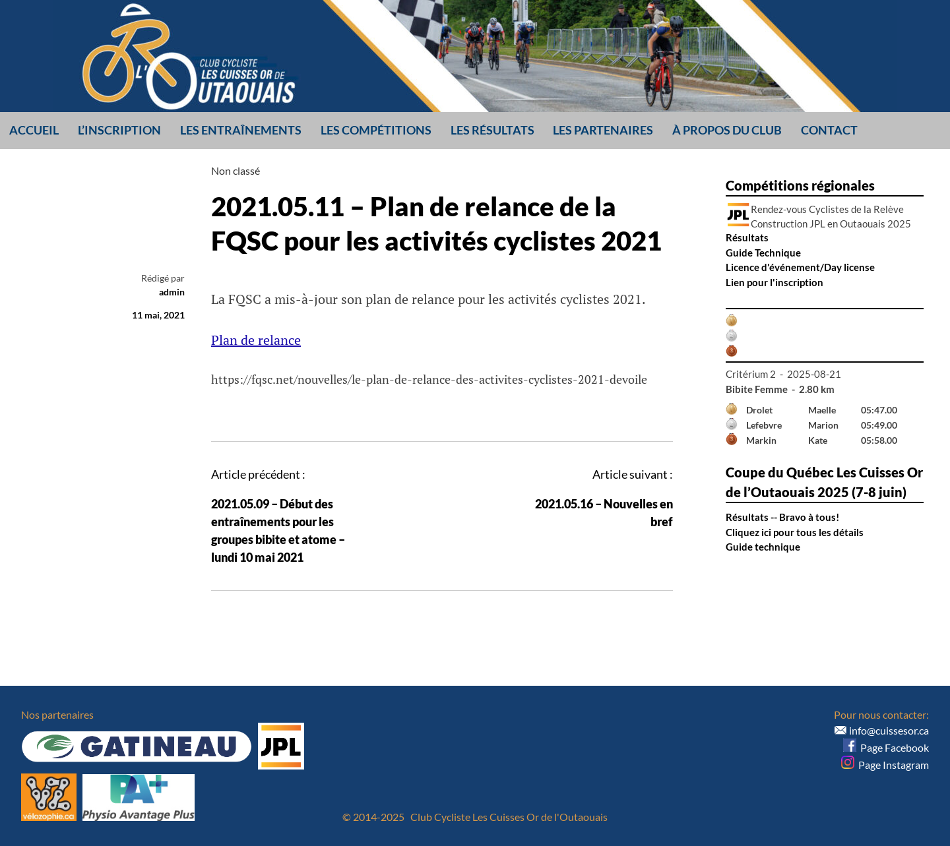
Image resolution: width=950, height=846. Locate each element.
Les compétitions (376, 130)
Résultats (747, 237)
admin (172, 291)
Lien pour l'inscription (774, 282)
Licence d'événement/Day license (800, 267)
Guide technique (763, 547)
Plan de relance (256, 340)
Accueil (34, 130)
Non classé (235, 170)
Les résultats (492, 130)
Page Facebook (886, 747)
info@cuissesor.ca (889, 730)
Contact (829, 130)
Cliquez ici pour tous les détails (795, 532)
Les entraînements (240, 130)
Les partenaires (603, 130)
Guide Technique (763, 252)
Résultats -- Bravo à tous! (782, 517)
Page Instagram (885, 764)
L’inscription (119, 130)
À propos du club (727, 130)
